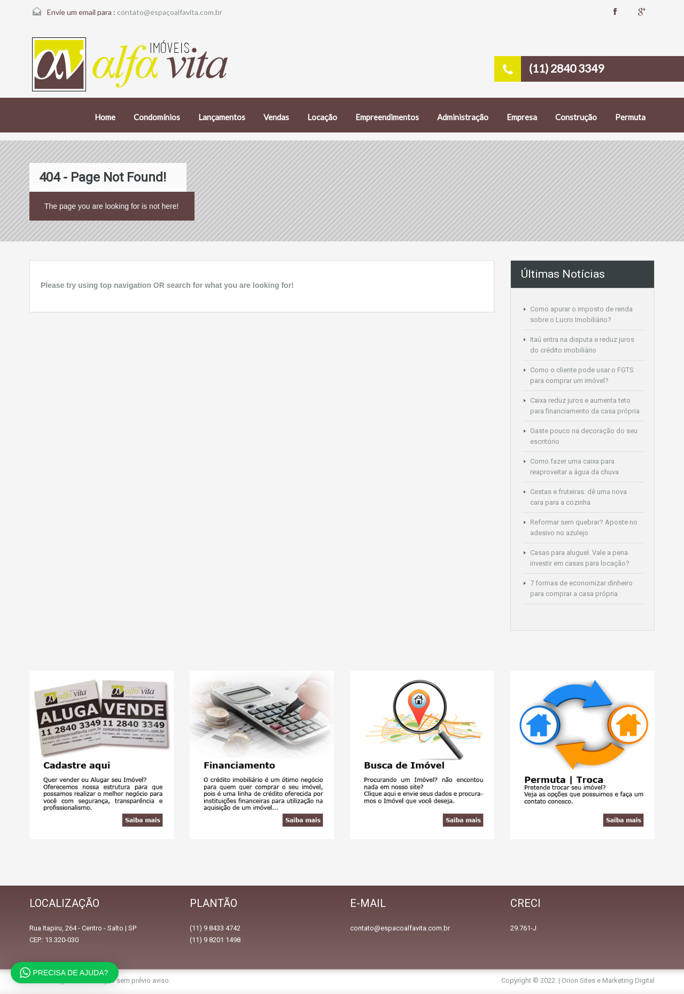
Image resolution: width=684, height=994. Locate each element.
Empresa (522, 117)
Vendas (276, 117)
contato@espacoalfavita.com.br (400, 928)
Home (105, 117)
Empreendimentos (387, 117)
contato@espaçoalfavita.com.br (169, 12)
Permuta (630, 117)
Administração (462, 117)
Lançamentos (221, 117)
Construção (576, 117)
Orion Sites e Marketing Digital (608, 980)
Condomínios (157, 117)
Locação (322, 117)
